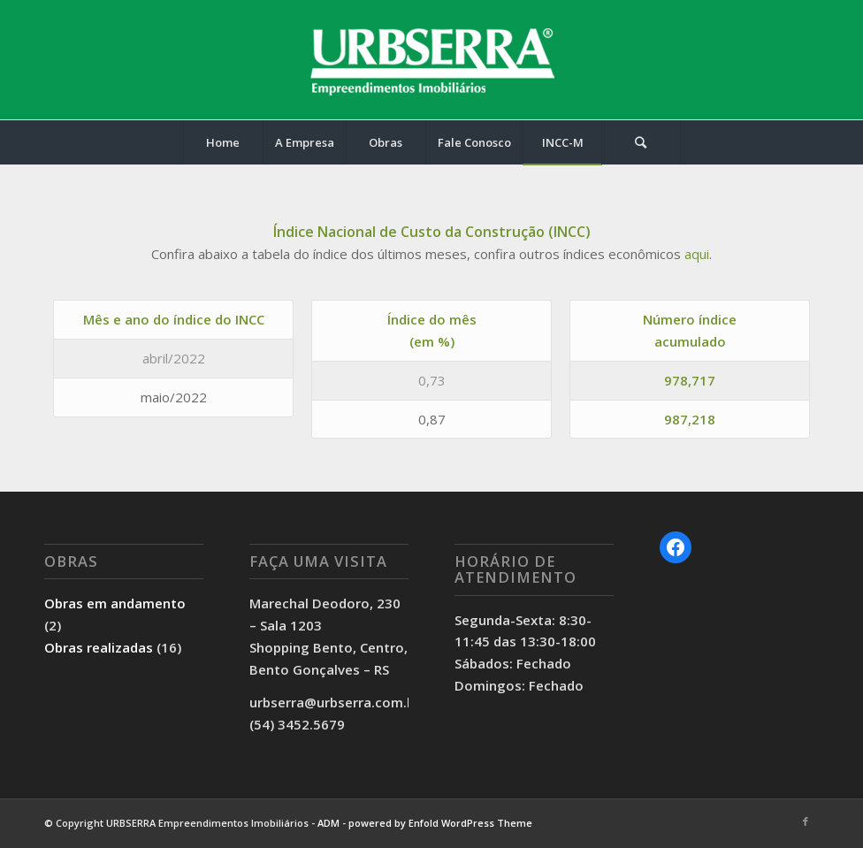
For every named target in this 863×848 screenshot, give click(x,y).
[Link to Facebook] (805, 821)
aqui (696, 254)
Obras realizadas (98, 647)
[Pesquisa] (641, 142)
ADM (328, 822)
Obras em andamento (115, 603)
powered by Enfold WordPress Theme (440, 822)
